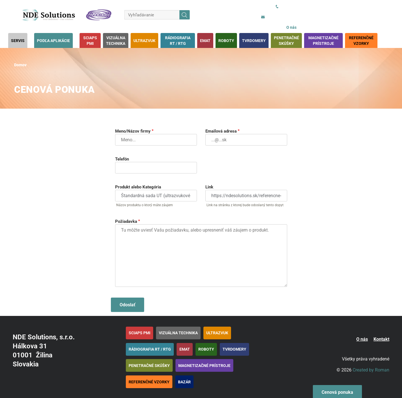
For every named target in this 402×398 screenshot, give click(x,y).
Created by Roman (371, 370)
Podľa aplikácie (53, 40)
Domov (20, 65)
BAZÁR (184, 382)
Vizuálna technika (115, 41)
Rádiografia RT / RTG (177, 41)
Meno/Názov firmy (133, 131)
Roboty (226, 40)
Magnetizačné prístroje (323, 41)
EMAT (205, 40)
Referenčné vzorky (361, 41)
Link (209, 187)
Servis (18, 40)
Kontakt (381, 339)
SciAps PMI (90, 41)
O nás (291, 27)
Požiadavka (126, 221)
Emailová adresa (221, 131)
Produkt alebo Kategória (138, 187)
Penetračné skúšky (286, 41)
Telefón (122, 159)
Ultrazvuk (144, 40)
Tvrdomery (254, 40)
